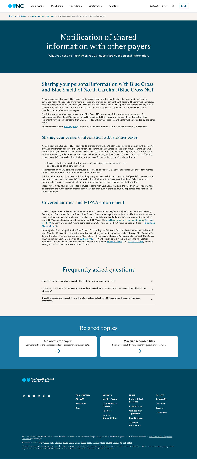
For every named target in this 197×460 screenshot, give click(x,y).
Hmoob (83, 444)
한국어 (65, 444)
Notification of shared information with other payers (81, 16)
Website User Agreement (135, 413)
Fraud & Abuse (136, 419)
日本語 (129, 444)
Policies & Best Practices (136, 401)
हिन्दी (121, 444)
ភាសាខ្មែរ (109, 444)
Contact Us (154, 6)
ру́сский (89, 444)
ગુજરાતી (102, 444)
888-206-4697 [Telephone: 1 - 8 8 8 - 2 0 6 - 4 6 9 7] (114, 241)
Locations (160, 404)
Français (71, 444)
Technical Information (135, 425)
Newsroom (81, 404)
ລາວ (124, 444)
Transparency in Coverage (110, 405)
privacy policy (71, 126)
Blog (78, 409)
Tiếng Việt (58, 444)
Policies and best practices (42, 16)
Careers (159, 409)
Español (46, 444)
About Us (80, 400)
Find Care (107, 412)
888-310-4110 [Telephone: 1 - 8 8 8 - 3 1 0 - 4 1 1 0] (86, 238)
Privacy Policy (135, 407)
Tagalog (96, 444)
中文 (52, 444)
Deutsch (115, 444)
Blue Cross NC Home (17, 16)
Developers (161, 413)
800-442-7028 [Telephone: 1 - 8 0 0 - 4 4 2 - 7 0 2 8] (135, 241)
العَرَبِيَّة (77, 444)
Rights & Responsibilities (110, 417)
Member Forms (110, 400)
